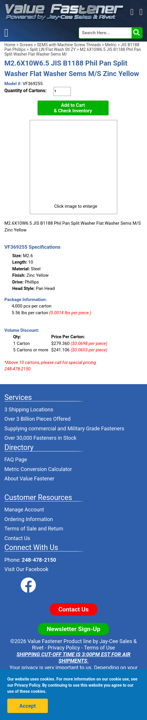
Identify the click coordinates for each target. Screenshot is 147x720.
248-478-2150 (39, 560)
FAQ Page (15, 459)
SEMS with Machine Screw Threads (69, 44)
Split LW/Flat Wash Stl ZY (53, 49)
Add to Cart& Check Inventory (73, 108)
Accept (27, 706)
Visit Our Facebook (26, 569)
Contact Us (17, 538)
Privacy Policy (64, 648)
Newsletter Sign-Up (73, 629)
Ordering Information (28, 519)
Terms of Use (99, 648)
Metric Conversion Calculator (38, 469)
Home (9, 44)
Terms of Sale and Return (33, 528)
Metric (111, 44)
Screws (26, 44)
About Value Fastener (29, 478)
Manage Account (24, 509)
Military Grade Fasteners (95, 428)
